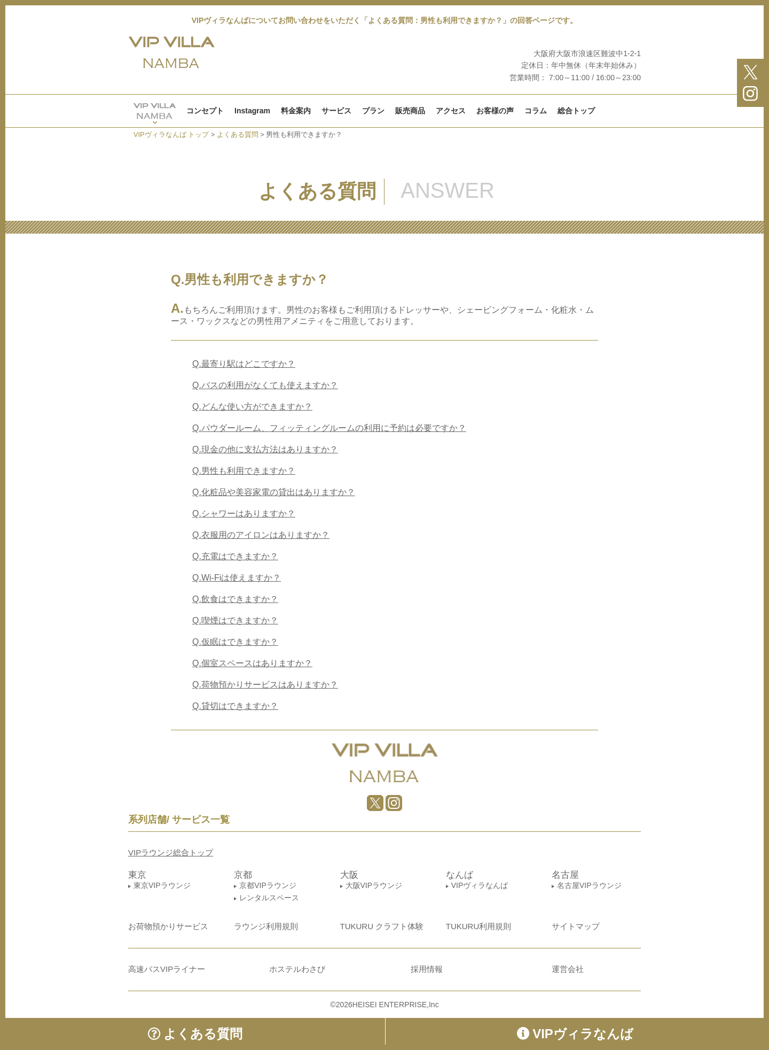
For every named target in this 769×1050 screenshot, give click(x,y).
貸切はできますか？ (235, 706)
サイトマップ (576, 926)
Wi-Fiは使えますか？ (236, 577)
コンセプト (205, 110)
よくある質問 (195, 1033)
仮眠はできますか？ (235, 641)
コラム (535, 110)
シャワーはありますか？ (243, 513)
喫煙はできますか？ (235, 620)
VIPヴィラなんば (479, 885)
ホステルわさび (297, 969)
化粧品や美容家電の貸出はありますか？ (273, 492)
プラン (373, 110)
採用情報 (427, 969)
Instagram (252, 110)
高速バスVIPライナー (166, 969)
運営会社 (568, 969)
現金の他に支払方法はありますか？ (265, 449)
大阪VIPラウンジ (374, 885)
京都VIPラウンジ (267, 885)
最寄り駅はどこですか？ (243, 363)
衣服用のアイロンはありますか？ (260, 534)
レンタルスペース (269, 897)
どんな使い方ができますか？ (252, 406)
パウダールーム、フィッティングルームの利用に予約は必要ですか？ (329, 428)
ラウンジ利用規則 (266, 926)
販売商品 (410, 110)
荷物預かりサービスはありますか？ (265, 684)
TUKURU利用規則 (479, 926)
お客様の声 (495, 110)
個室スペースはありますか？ (252, 663)
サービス (336, 110)
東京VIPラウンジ (162, 885)
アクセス (451, 110)
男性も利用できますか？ (243, 470)
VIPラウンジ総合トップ (170, 852)
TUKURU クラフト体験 (382, 926)
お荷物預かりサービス (168, 926)
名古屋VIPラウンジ (589, 885)
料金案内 (296, 110)
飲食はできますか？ (235, 599)
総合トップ (576, 110)
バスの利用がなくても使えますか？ (265, 385)
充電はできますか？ (235, 556)
